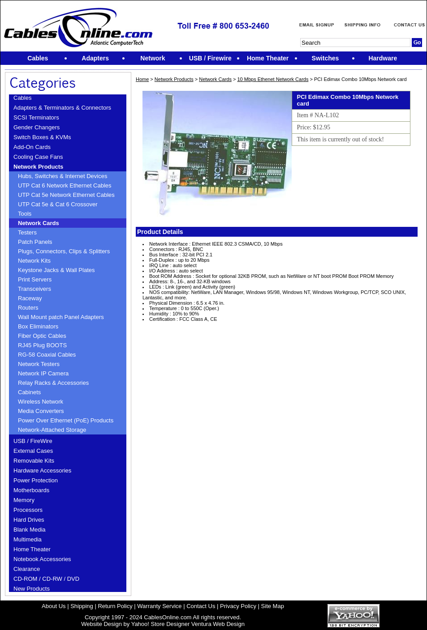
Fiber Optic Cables (42, 335)
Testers (27, 232)
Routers (28, 307)
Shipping (81, 606)
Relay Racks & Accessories (53, 382)
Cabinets (29, 392)
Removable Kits (33, 460)
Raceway (30, 298)
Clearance (26, 569)
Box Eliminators (38, 326)
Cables (22, 97)
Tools (24, 213)
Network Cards (38, 223)
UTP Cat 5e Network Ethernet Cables (66, 195)
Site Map (272, 606)
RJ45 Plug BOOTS (42, 345)
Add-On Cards (32, 147)
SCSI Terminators (36, 117)
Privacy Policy (238, 606)
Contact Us (200, 606)
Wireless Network (40, 401)
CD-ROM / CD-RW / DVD (46, 578)
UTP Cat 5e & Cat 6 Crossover (58, 204)
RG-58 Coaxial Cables (47, 354)
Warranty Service (159, 606)
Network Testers (39, 364)
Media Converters (41, 411)
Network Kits (34, 260)
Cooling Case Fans (38, 156)
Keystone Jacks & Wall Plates (56, 270)
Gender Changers (36, 127)
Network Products (38, 166)
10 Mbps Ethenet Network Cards (272, 79)
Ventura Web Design (218, 624)
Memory (24, 500)
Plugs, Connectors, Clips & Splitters (64, 251)
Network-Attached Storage (52, 429)
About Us (53, 606)
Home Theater (32, 549)
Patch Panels (35, 241)
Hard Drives (28, 519)
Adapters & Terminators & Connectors (62, 107)
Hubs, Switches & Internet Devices (62, 176)
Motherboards (31, 490)
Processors (28, 510)
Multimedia (27, 539)
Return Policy (115, 606)
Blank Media (29, 529)
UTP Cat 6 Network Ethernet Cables (65, 185)
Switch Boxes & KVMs (42, 137)
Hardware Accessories (42, 470)
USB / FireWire (32, 441)
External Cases (33, 450)
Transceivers (34, 288)
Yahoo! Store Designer (160, 624)
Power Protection (35, 480)
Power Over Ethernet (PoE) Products (65, 420)
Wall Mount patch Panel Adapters (61, 317)
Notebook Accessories (42, 559)
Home (142, 79)
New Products (31, 588)
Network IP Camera (43, 373)
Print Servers (35, 279)
